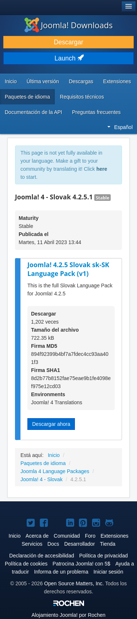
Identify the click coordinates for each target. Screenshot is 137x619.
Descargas (81, 81)
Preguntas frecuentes (96, 112)
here (101, 169)
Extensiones (117, 81)
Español (120, 127)
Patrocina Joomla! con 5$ (81, 564)
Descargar (68, 42)
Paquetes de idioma (27, 97)
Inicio (11, 81)
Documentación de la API (33, 112)
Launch (68, 58)
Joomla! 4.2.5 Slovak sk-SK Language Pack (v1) (68, 269)
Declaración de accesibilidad (41, 556)
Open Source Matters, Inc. (74, 583)
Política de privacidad (103, 556)
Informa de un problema (61, 572)
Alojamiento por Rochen (68, 615)
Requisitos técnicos (82, 97)
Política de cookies (26, 564)
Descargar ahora (51, 424)
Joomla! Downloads (68, 24)
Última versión (43, 81)
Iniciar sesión (108, 572)
